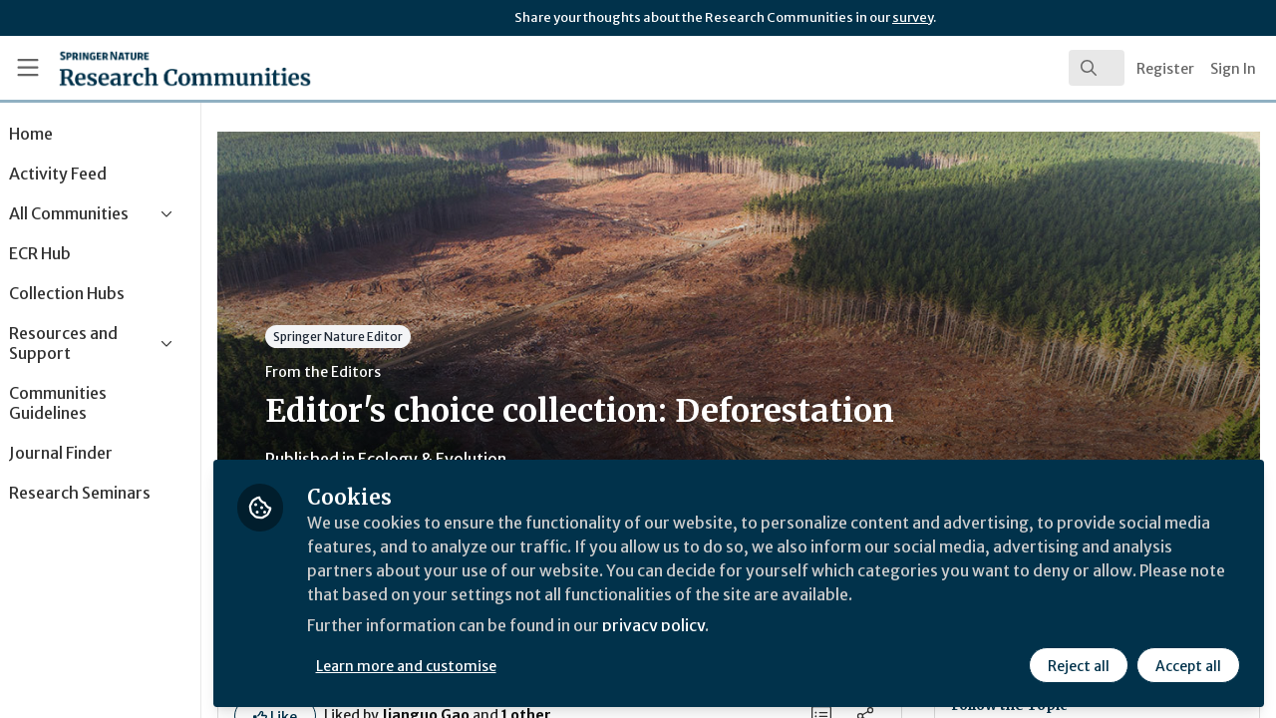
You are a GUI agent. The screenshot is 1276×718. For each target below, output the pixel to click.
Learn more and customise (460, 665)
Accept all (1188, 665)
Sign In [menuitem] (1233, 69)
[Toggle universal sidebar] (28, 68)
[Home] (156, 68)
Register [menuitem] (1165, 69)
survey (912, 17)
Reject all (1079, 665)
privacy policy (710, 626)
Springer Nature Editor (392, 336)
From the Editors (377, 372)
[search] (1096, 68)
